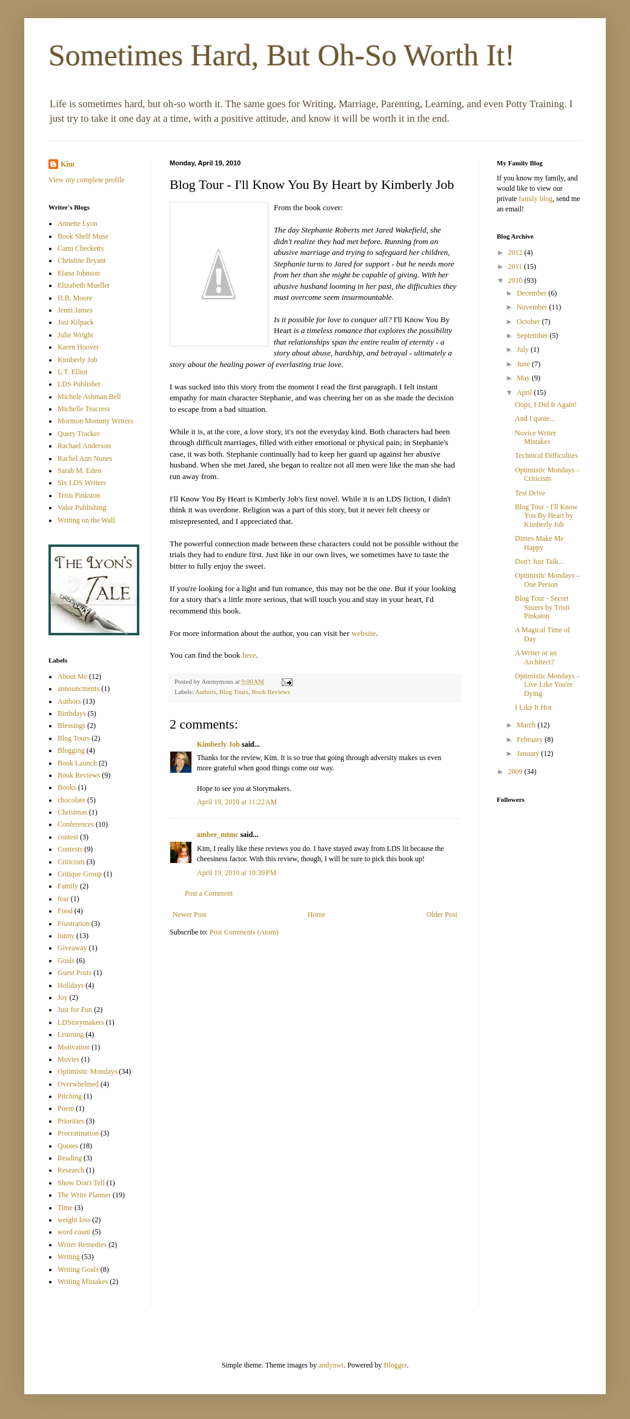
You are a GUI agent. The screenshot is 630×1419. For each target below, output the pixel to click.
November (533, 307)
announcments (78, 688)
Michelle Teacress (84, 409)
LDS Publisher (79, 384)
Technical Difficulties (546, 455)
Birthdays (72, 713)
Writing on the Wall (86, 520)
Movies (68, 1059)
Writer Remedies (82, 1244)
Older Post (441, 914)
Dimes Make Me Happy (539, 542)
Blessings (71, 725)
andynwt (331, 1365)
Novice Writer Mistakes (535, 437)
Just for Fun (75, 1009)
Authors (205, 691)
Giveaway (72, 948)
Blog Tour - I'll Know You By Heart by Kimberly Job (546, 516)
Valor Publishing (82, 507)
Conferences (76, 824)
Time (65, 1207)
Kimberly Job (218, 744)
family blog (535, 198)
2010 (516, 280)
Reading (70, 1158)
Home (316, 914)
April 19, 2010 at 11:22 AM (237, 802)
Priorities (71, 1121)
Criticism (71, 862)
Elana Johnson (79, 273)
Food (65, 911)
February (531, 739)
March (527, 725)
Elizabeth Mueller (84, 285)
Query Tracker (79, 433)
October (529, 321)
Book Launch (77, 763)
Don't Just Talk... (539, 561)
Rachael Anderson (84, 446)
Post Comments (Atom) (244, 932)
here (249, 655)
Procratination (78, 1133)
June (524, 364)
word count (74, 1232)
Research (71, 1170)
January (529, 753)
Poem (66, 1108)
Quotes (68, 1146)
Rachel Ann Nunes (85, 458)
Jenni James (75, 310)
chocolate (71, 800)
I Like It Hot (533, 707)
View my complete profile (86, 180)
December (532, 293)
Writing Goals (78, 1269)
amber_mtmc (218, 834)
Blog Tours (233, 691)
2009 (516, 771)
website (363, 633)
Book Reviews (270, 691)
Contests (70, 849)
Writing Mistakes (83, 1281)
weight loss (74, 1220)
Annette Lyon (78, 223)
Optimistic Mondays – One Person (547, 579)
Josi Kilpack (76, 322)
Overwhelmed (78, 1084)
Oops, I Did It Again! (546, 404)
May (524, 378)
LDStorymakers (81, 1022)
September (533, 335)
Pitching (70, 1096)
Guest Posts (74, 972)
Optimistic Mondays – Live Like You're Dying (547, 685)
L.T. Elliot (72, 372)
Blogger (394, 1365)
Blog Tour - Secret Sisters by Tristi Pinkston (542, 607)
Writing (69, 1256)
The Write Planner (84, 1195)
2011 (516, 266)
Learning (71, 1034)
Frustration (74, 923)
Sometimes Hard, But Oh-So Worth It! (281, 55)
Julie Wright (75, 335)
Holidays (71, 985)
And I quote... (535, 418)
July (524, 349)
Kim (68, 164)
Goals (66, 960)
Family (68, 886)
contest (68, 837)
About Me (72, 676)
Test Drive (530, 493)
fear (63, 899)
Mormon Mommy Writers (95, 421)
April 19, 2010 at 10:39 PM (236, 872)
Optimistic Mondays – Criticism (547, 474)
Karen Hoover (78, 347)
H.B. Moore (75, 298)
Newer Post (190, 914)
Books (67, 787)
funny (66, 935)
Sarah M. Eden (79, 470)
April (525, 392)
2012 (516, 252)
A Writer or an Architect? (536, 657)
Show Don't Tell (81, 1183)
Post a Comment (209, 893)
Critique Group (80, 874)
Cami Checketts (81, 248)
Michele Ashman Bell (89, 396)
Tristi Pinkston (79, 495)
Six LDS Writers (82, 482)
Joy (63, 997)
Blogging (71, 750)
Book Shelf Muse (83, 236)
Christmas (72, 812)
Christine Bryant (82, 260)
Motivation (74, 1047)
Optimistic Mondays (87, 1071)
